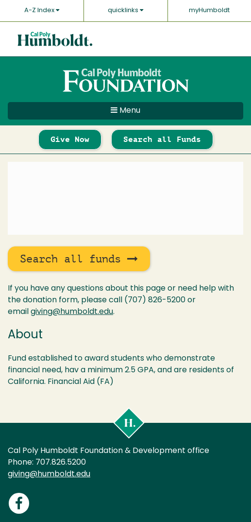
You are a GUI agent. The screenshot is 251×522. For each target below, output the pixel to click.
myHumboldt (209, 10)
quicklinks (125, 10)
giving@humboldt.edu (72, 312)
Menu (125, 110)
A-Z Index (41, 10)
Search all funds (79, 259)
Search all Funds (162, 139)
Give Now (69, 139)
